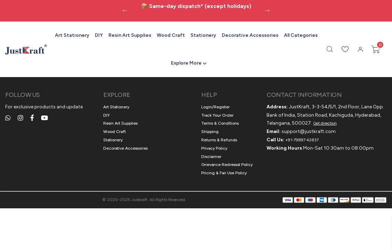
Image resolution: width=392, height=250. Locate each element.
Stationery (203, 35)
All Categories (301, 35)
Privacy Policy (214, 148)
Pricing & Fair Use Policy (224, 172)
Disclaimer (211, 156)
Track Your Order (217, 115)
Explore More (186, 63)
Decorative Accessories (250, 35)
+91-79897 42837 (302, 140)
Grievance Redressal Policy (227, 164)
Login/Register (215, 107)
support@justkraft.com (308, 131)
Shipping (210, 131)
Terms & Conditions (220, 123)
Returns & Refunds (219, 140)
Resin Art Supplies (129, 35)
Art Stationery (72, 35)
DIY (99, 35)
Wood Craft (171, 35)
